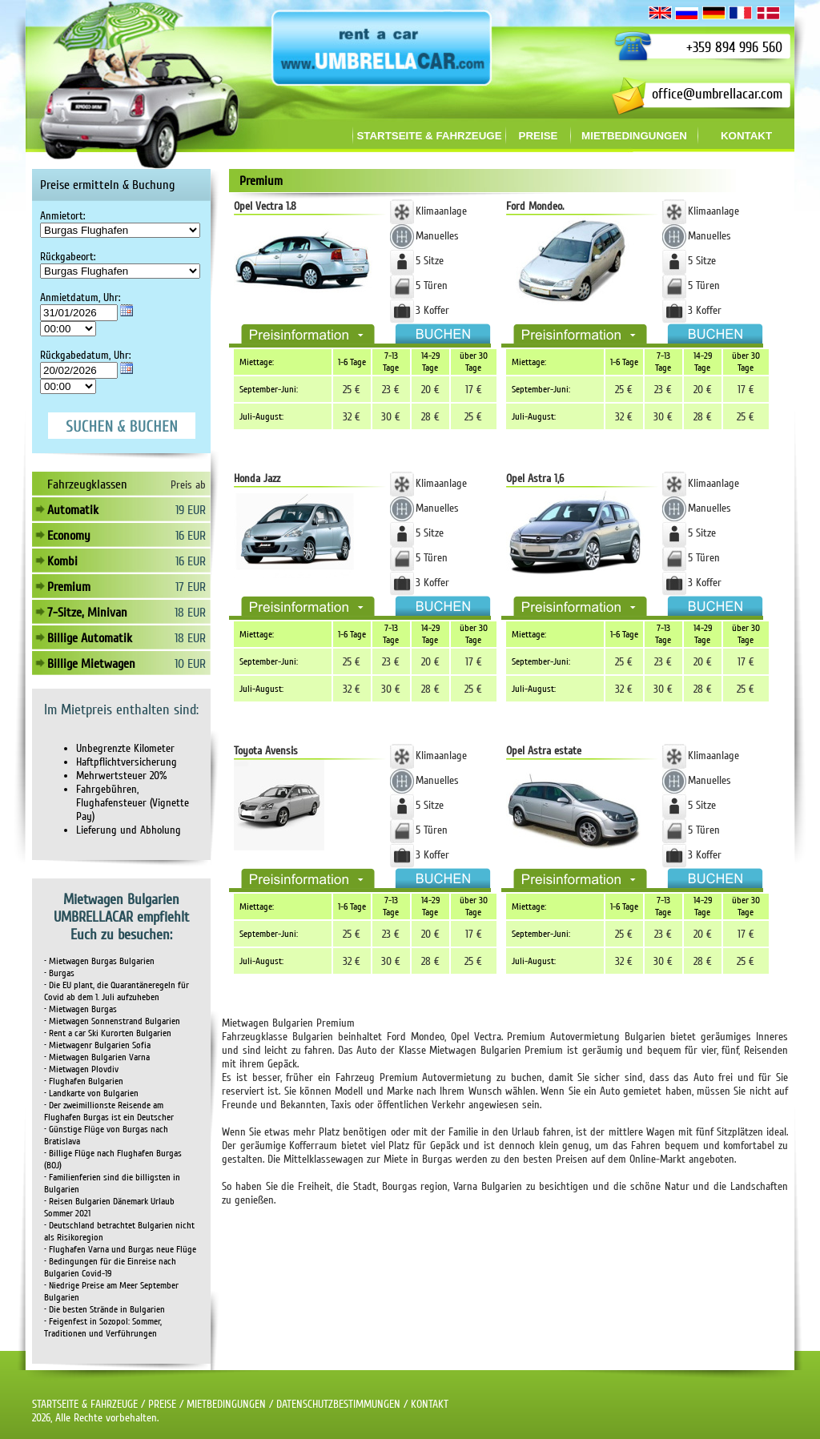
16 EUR (190, 536)
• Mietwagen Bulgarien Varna (97, 1057)
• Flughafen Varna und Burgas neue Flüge (120, 1250)
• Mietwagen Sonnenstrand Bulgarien (112, 1021)
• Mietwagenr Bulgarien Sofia (97, 1045)
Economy (68, 536)
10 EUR (190, 664)
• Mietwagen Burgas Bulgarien (99, 961)
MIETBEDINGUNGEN (226, 1404)
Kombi (62, 561)
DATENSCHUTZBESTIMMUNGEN (338, 1404)
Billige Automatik (89, 638)
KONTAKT (429, 1404)
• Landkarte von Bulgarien (91, 1093)
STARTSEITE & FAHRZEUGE (85, 1404)
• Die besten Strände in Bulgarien (104, 1310)
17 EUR (190, 587)
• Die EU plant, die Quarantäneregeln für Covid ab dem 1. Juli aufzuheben (116, 991)
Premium (68, 587)
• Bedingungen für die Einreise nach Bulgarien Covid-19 (110, 1268)
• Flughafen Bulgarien (83, 1081)
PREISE (162, 1404)
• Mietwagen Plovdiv (81, 1069)
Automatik (72, 510)
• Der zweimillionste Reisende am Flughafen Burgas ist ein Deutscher (109, 1111)
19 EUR (190, 510)
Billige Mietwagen (91, 664)
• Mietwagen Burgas (80, 1009)
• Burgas (59, 973)
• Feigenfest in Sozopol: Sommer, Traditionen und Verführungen (103, 1328)
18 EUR (190, 613)
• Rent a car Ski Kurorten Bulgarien (107, 1033)
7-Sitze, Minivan (87, 613)
